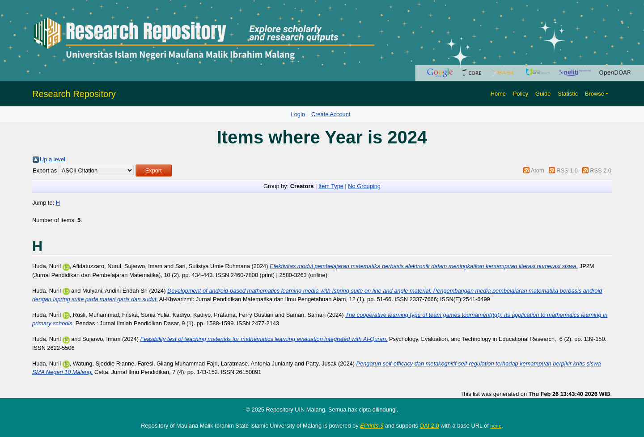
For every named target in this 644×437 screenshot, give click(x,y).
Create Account (331, 114)
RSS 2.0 (600, 170)
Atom (537, 170)
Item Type (330, 186)
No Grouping (364, 186)
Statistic (568, 93)
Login (298, 114)
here (495, 426)
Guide (543, 93)
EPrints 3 (371, 425)
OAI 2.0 (429, 425)
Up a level (52, 159)
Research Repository (74, 94)
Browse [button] (594, 93)
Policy (520, 93)
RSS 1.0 (567, 170)
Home (498, 93)
